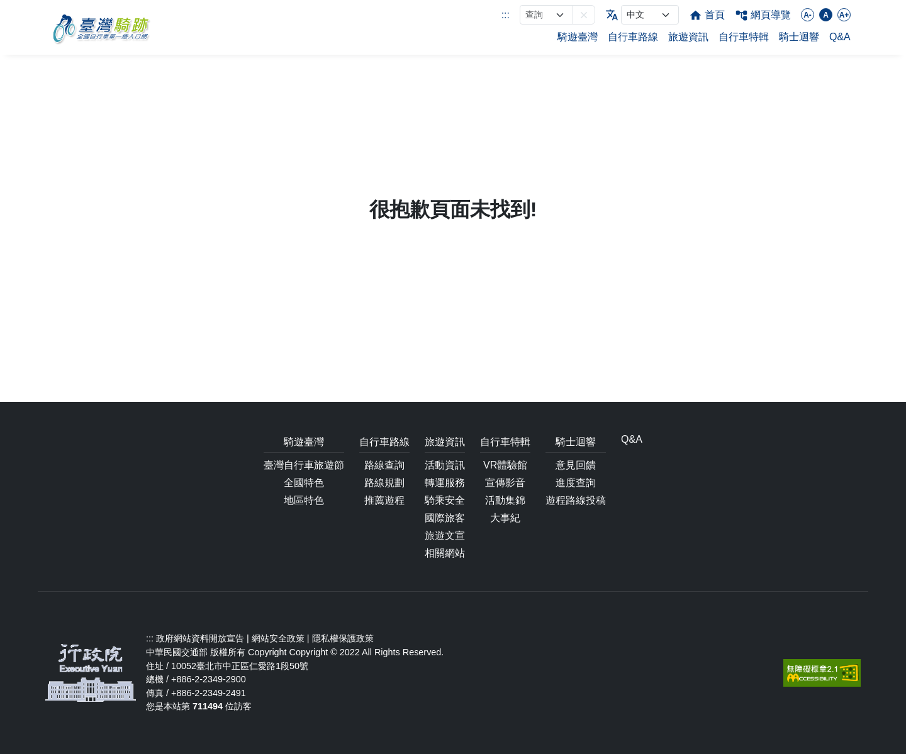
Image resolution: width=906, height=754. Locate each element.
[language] (650, 15)
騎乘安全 (445, 500)
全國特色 (304, 482)
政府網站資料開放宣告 (200, 638)
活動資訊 (445, 465)
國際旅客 (445, 518)
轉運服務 (445, 482)
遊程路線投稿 (575, 500)
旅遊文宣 (445, 535)
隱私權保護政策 (343, 638)
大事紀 (505, 518)
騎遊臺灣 (577, 36)
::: (505, 14)
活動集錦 (505, 500)
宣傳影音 (505, 482)
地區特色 (304, 500)
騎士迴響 (799, 36)
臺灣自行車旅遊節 (304, 465)
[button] (584, 15)
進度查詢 (576, 482)
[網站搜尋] (546, 15)
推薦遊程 (384, 500)
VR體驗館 (505, 465)
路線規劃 (384, 482)
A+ (844, 15)
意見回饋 (576, 465)
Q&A (840, 36)
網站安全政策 (278, 638)
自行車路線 (633, 36)
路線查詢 (384, 465)
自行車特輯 (744, 36)
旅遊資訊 (688, 36)
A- (807, 15)
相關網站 (445, 553)
